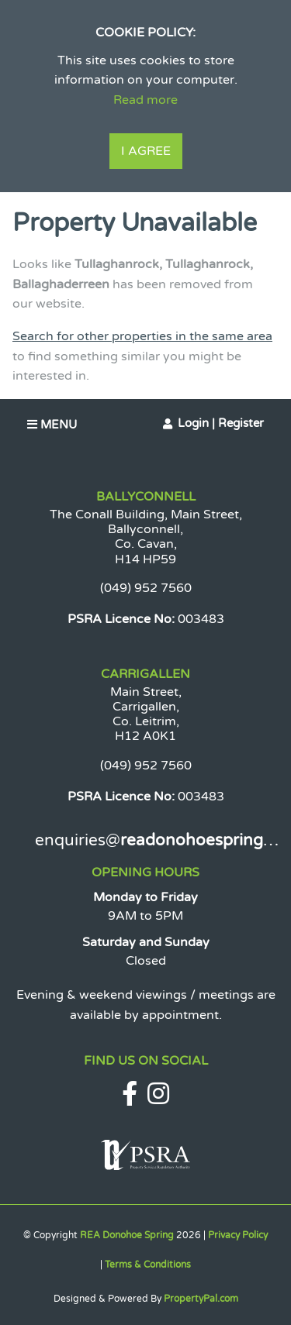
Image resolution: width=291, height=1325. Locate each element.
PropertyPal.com (201, 1298)
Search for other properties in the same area (142, 336)
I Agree (146, 151)
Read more (145, 100)
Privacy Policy (238, 1235)
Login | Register (221, 423)
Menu (52, 425)
